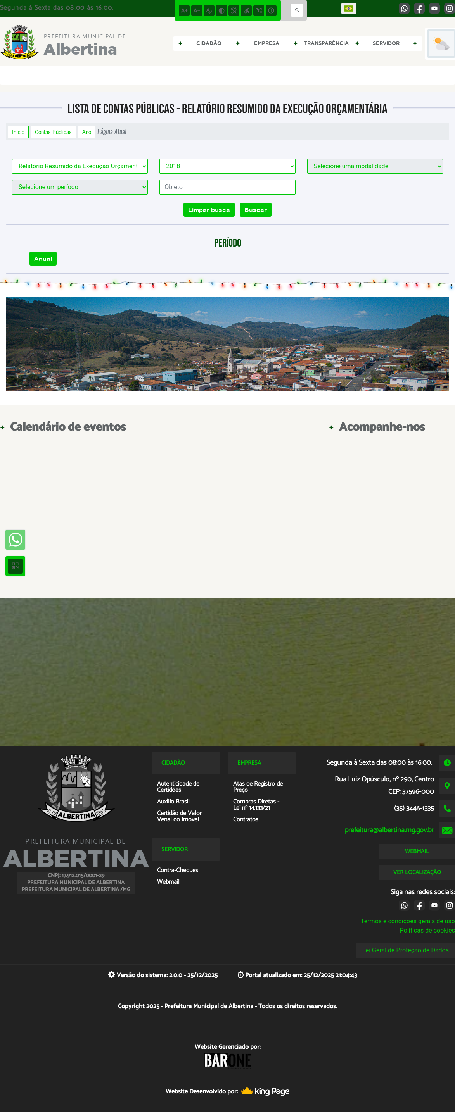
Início (18, 132)
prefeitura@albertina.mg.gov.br (389, 830)
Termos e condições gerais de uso (408, 921)
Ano (86, 132)
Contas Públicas (53, 132)
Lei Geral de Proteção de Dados (405, 950)
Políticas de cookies (427, 930)
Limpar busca (209, 209)
